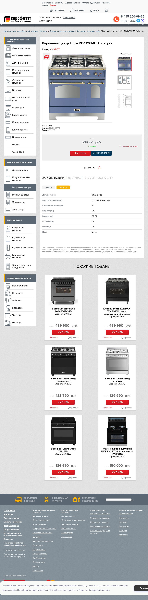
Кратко (49, 187)
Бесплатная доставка (128, 146)
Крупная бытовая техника (62, 31)
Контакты (58, 3)
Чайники (16, 300)
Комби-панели (19, 129)
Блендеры (17, 307)
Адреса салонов (73, 3)
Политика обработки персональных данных (15, 544)
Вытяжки (17, 90)
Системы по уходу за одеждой (21, 266)
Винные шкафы (20, 194)
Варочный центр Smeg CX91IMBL (63, 450)
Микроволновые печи (21, 99)
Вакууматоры (19, 137)
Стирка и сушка (14, 220)
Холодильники (20, 62)
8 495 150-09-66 (132, 16)
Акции (53, 5)
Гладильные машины (18, 256)
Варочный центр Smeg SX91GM (117, 380)
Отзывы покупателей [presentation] (99, 178)
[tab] (54, 178)
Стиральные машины (18, 81)
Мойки (15, 144)
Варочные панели (21, 55)
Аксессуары (18, 209)
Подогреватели (20, 122)
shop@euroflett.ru (128, 21)
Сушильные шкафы (22, 247)
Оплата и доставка (91, 3)
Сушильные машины (18, 239)
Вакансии (8, 539)
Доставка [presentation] (74, 178)
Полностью (63, 187)
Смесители (18, 151)
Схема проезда (69, 18)
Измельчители (20, 285)
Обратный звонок (116, 19)
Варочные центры (85, 31)
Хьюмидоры (18, 202)
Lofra (98, 31)
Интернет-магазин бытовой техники (21, 31)
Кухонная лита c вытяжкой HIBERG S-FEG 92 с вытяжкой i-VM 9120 (117, 451)
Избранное (79, 10)
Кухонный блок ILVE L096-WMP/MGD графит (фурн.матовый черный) (117, 311)
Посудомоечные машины (21, 71)
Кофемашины (19, 115)
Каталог (44, 31)
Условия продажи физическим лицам (13, 534)
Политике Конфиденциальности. (94, 590)
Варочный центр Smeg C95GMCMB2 (63, 380)
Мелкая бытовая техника (19, 278)
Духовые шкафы (21, 48)
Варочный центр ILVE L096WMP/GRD (63, 310)
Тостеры (16, 315)
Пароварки (18, 107)
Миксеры (17, 322)
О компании (47, 3)
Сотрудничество (11, 529)
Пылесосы (17, 293)
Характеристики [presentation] (53, 178)
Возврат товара (11, 525)
